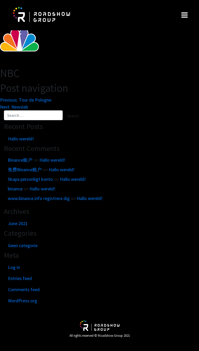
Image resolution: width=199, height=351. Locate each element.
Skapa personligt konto (30, 179)
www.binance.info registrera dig (39, 198)
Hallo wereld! (21, 139)
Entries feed (20, 278)
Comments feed (24, 289)
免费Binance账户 (25, 170)
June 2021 (18, 223)
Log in (14, 267)
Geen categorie (23, 245)
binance (15, 189)
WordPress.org (22, 301)
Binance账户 (20, 160)
